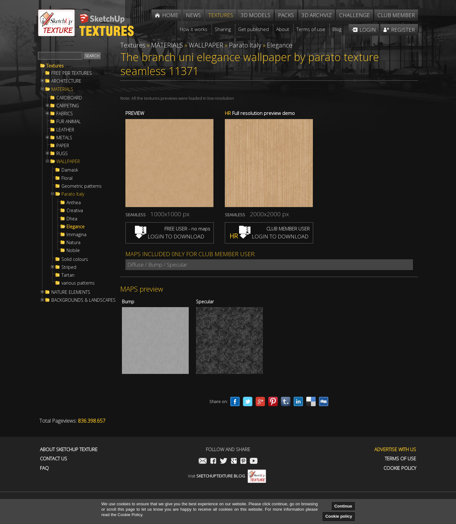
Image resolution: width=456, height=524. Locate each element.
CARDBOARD (69, 98)
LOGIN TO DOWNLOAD (169, 236)
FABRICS (64, 114)
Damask (69, 170)
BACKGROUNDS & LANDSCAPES (83, 300)
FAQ (44, 468)
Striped (68, 267)
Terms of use (400, 459)
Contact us (53, 459)
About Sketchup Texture (69, 449)
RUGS (62, 153)
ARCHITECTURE (66, 81)
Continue (343, 506)
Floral (67, 178)
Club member (396, 15)
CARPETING (67, 106)
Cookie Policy (399, 468)
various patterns (78, 283)
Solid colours (74, 259)
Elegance (75, 227)
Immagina (76, 234)
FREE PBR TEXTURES (71, 73)
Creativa (74, 210)
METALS (64, 138)
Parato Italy (72, 194)
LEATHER (65, 130)
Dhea (71, 219)
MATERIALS (62, 89)
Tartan (67, 275)
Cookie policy (338, 516)
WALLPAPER (68, 161)
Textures (55, 66)
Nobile (73, 250)
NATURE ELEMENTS (70, 292)
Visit (227, 476)
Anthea (73, 202)
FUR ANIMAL (68, 121)
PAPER (62, 145)
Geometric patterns (81, 186)
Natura (73, 242)
